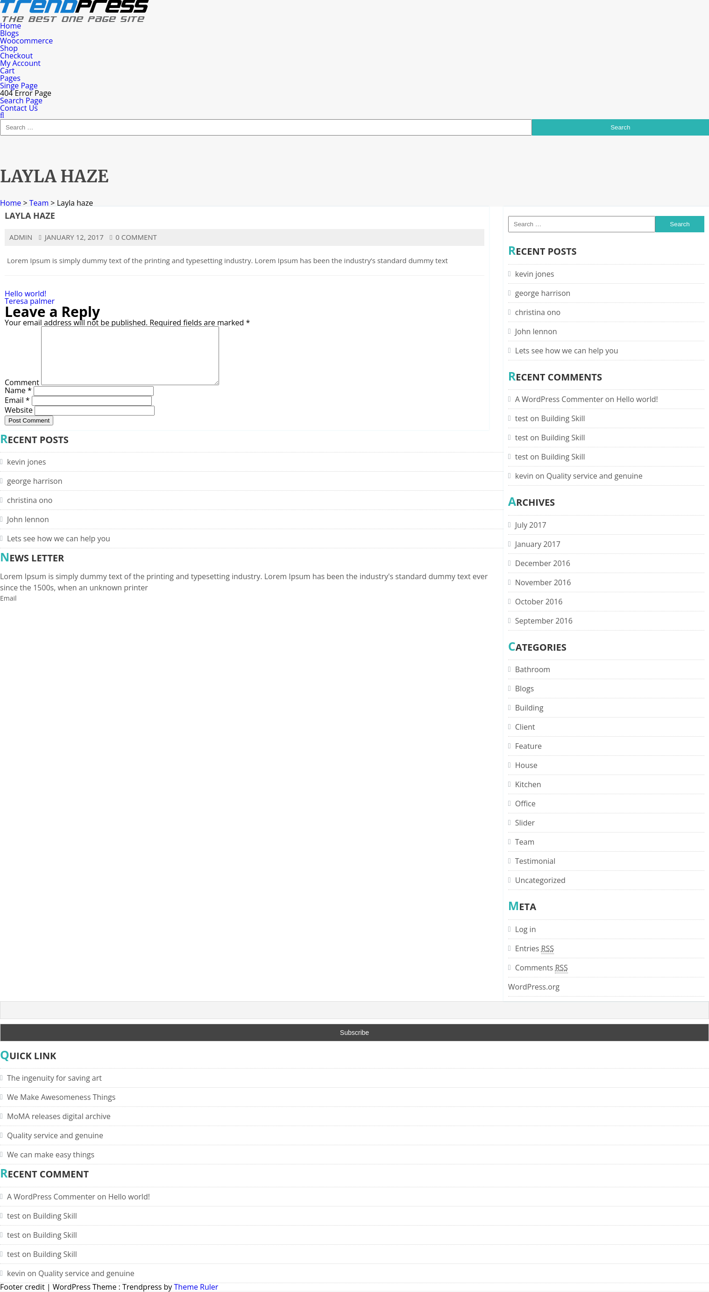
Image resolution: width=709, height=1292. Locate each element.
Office (525, 803)
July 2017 (530, 525)
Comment (22, 393)
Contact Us (19, 108)
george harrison (543, 293)
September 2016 (544, 621)
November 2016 (543, 582)
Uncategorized (540, 880)
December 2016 (542, 563)
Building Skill (563, 418)
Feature (528, 746)
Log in (525, 929)
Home (10, 26)
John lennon (536, 331)
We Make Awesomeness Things (61, 1097)
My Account (20, 63)
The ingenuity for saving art (54, 1078)
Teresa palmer (30, 301)
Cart (7, 70)
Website (19, 421)
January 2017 (537, 544)
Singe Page (19, 85)
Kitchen (528, 784)
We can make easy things (50, 1154)
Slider (525, 823)
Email (17, 411)
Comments (541, 967)
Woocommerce (26, 41)
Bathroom (532, 669)
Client (525, 727)
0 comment (133, 237)
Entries (534, 948)
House (526, 765)
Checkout (16, 55)
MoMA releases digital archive (59, 1116)
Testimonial (535, 861)
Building (529, 708)
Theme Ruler (196, 1287)
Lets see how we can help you (566, 350)
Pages (10, 78)
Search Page (21, 100)
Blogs (9, 33)
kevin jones (534, 274)
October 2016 (539, 601)
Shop (9, 48)
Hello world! (25, 293)
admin (20, 237)
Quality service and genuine (594, 476)
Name (18, 401)
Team (39, 203)
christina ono (537, 312)
